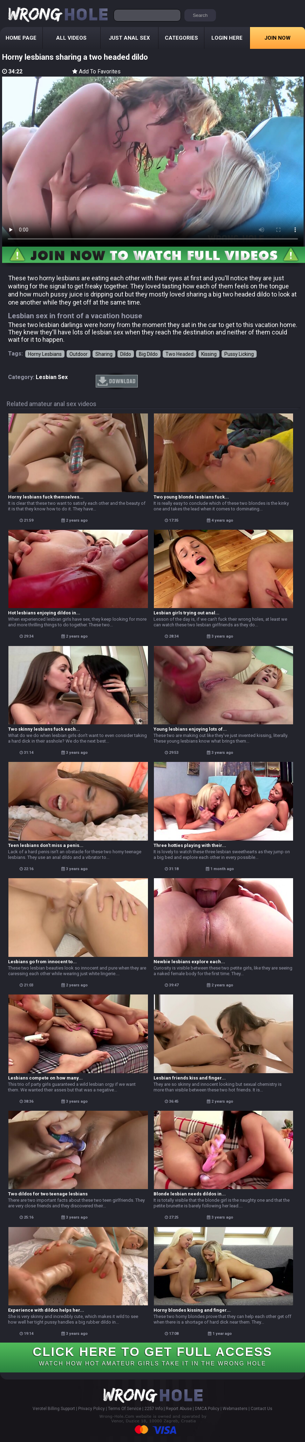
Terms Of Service (124, 1408)
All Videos (71, 38)
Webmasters (235, 1408)
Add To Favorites (96, 71)
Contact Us (261, 1408)
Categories (181, 38)
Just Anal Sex (129, 38)
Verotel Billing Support (54, 1408)
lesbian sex (52, 377)
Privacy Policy (91, 1408)
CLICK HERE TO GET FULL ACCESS (152, 1355)
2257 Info (153, 1408)
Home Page (21, 38)
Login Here (227, 38)
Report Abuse (179, 1408)
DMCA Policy (207, 1408)
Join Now (277, 38)
